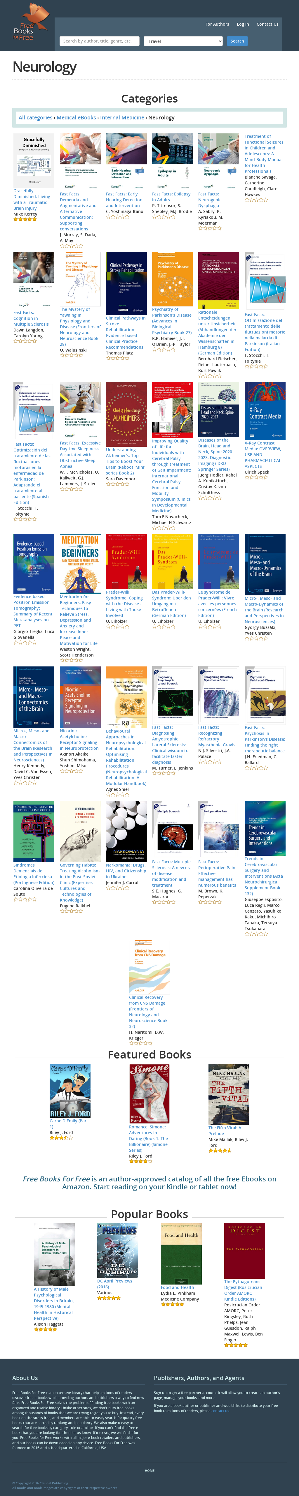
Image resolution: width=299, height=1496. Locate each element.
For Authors (217, 24)
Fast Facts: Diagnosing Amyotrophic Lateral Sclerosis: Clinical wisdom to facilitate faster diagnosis (170, 744)
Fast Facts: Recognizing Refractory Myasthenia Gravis (216, 735)
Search (237, 41)
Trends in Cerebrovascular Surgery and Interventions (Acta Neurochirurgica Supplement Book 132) (264, 876)
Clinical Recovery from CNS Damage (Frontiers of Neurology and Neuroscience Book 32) (148, 1011)
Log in (243, 24)
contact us (220, 1410)
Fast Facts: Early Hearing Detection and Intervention (124, 199)
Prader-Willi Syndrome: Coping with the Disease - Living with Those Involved (124, 603)
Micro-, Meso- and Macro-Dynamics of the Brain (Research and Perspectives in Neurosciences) (264, 609)
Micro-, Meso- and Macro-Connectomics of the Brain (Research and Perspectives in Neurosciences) (33, 745)
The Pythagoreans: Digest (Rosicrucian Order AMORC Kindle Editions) (243, 1290)
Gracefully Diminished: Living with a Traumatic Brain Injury (31, 199)
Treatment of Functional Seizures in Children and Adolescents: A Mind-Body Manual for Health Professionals (264, 153)
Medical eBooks (76, 117)
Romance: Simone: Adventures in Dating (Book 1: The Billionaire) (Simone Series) (148, 1138)
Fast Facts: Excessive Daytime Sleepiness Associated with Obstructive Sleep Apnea (80, 454)
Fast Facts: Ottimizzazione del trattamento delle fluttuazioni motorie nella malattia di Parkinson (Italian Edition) (265, 332)
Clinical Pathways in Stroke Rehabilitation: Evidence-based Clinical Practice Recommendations (126, 332)
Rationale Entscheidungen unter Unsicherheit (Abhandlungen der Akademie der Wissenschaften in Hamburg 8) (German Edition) (217, 332)
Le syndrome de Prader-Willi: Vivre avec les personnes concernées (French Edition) (217, 603)
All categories (36, 117)
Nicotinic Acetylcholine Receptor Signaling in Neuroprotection (79, 739)
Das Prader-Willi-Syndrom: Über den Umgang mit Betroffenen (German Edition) (171, 603)
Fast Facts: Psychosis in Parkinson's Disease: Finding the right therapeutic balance (265, 739)
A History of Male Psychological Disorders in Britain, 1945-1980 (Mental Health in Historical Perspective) (54, 1303)
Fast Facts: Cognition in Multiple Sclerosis (31, 318)
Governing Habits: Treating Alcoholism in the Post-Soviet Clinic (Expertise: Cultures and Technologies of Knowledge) (80, 882)
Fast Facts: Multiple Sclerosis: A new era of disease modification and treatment (172, 873)
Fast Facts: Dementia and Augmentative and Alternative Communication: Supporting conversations (78, 211)
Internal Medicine (122, 117)
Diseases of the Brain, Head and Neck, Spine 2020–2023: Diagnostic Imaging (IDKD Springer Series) (216, 454)
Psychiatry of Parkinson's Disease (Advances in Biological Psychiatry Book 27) (172, 320)
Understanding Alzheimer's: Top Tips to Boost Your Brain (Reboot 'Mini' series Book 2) (125, 461)
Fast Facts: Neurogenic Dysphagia (209, 199)
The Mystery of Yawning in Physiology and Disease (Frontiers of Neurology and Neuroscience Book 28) (80, 326)
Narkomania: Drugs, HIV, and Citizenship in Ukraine (126, 870)
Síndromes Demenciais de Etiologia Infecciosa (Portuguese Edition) (33, 873)
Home (149, 1470)
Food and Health (177, 1287)
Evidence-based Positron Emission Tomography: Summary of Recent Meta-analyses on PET (33, 611)
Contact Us (268, 24)
